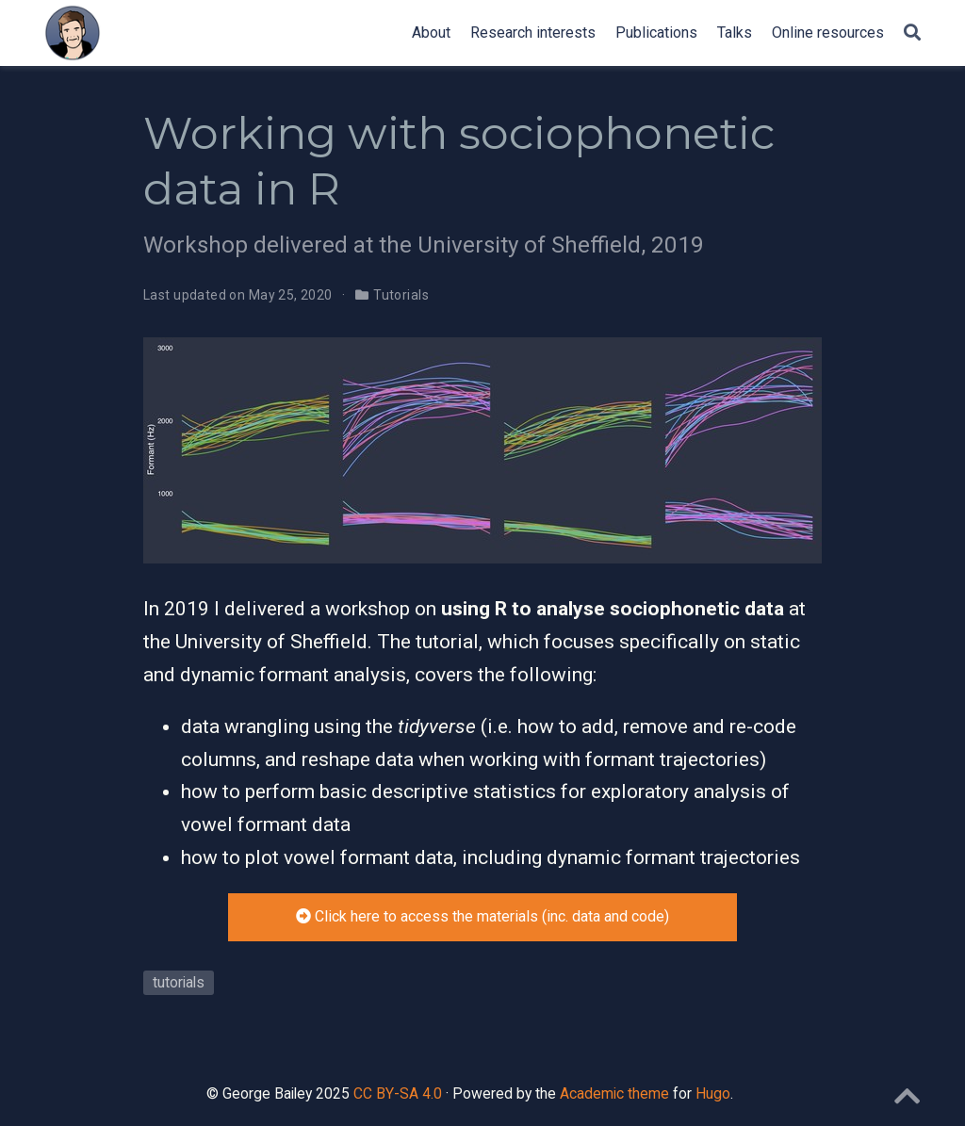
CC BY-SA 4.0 (397, 1093)
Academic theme (614, 1093)
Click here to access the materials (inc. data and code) (482, 916)
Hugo (712, 1093)
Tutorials (401, 294)
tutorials (178, 982)
